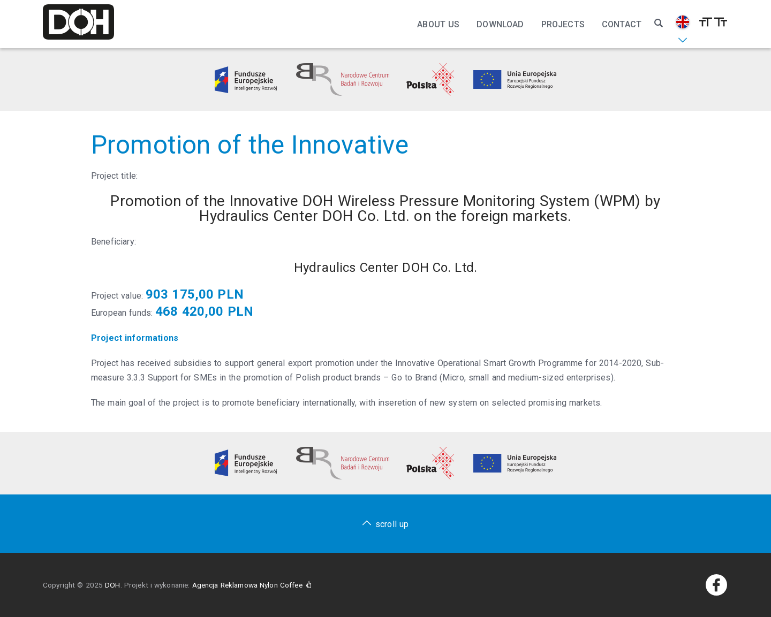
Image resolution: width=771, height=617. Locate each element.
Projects (563, 24)
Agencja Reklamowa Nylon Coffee (252, 585)
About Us (438, 24)
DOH (112, 585)
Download (500, 24)
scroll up (392, 524)
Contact (621, 24)
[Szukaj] (658, 24)
